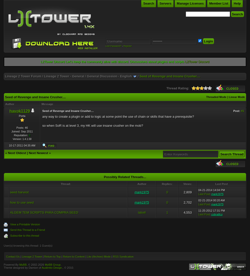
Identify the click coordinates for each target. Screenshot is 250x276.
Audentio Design (52, 267)
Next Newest (38, 153)
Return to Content (74, 256)
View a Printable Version (25, 224)
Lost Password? (114, 46)
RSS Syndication (123, 256)
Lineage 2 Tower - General (64, 76)
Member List (218, 3)
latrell (142, 212)
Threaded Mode (216, 96)
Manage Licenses (190, 3)
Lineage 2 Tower (32, 256)
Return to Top (52, 256)
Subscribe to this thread (24, 235)
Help (237, 3)
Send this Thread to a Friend (27, 229)
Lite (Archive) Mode (99, 256)
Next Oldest (17, 153)
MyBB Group (53, 264)
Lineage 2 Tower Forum (23, 76)
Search (148, 3)
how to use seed (22, 202)
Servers (166, 3)
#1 (242, 110)
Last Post (204, 194)
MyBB (22, 264)
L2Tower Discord (197, 62)
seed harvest (19, 192)
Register (128, 46)
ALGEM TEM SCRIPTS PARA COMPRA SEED (44, 212)
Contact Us (13, 256)
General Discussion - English (109, 76)
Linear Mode (237, 96)
